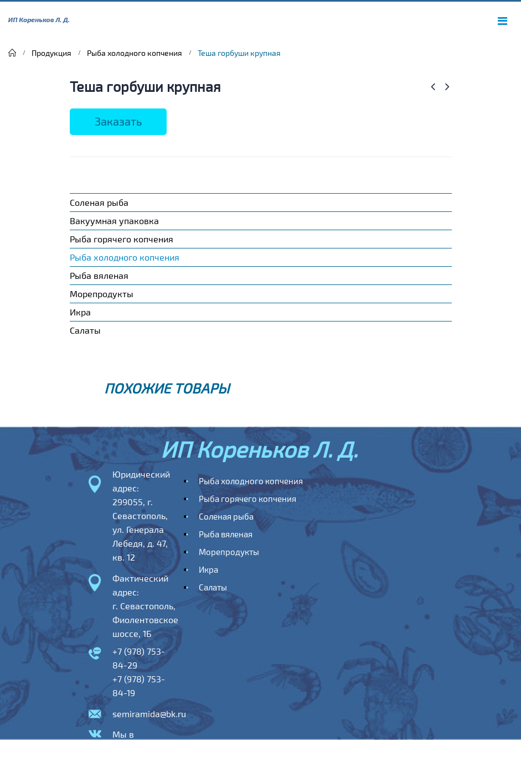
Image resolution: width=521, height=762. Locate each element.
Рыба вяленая (99, 275)
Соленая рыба (99, 202)
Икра (80, 312)
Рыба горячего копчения (121, 239)
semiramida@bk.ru (149, 713)
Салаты (85, 330)
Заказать (118, 121)
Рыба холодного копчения (124, 257)
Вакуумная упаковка (114, 220)
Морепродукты (101, 293)
